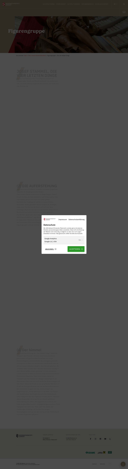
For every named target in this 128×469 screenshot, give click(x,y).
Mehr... (81, 240)
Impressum (62, 219)
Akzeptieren (76, 249)
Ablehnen (50, 249)
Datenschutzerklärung (76, 219)
